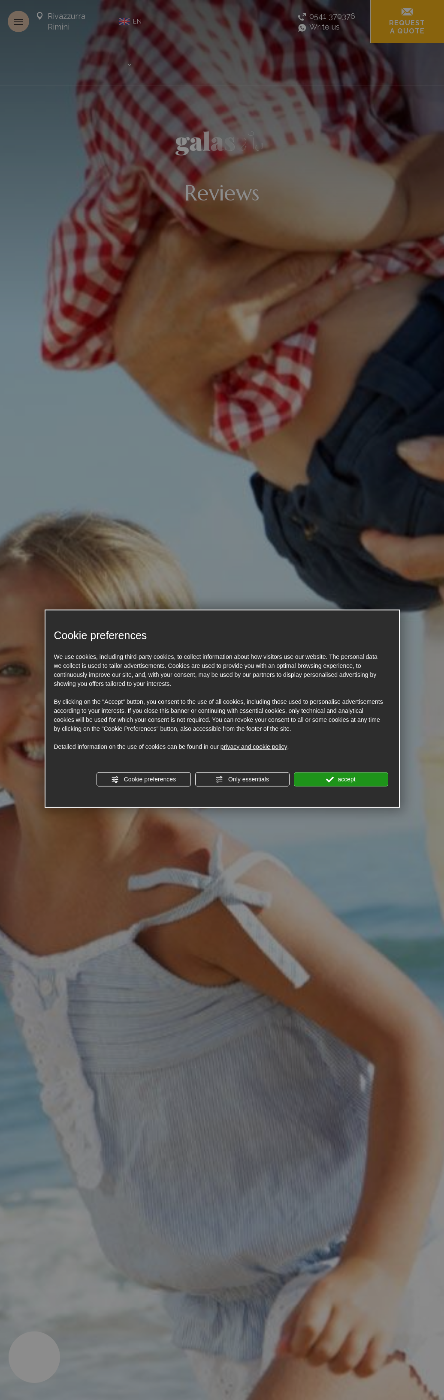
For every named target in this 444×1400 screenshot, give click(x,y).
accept (340, 779)
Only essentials (242, 779)
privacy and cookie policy (253, 746)
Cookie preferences (143, 779)
